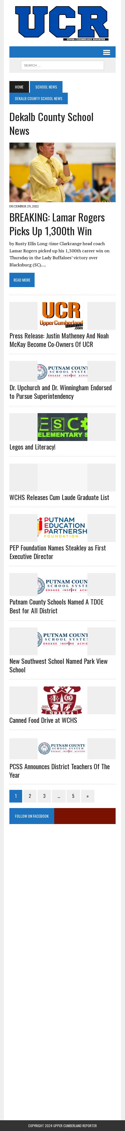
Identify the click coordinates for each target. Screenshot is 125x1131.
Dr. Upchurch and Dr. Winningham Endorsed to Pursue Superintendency (60, 391)
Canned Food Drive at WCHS (43, 720)
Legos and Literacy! (32, 446)
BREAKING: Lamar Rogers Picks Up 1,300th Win (57, 223)
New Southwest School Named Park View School (58, 665)
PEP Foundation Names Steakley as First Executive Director (57, 551)
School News (46, 87)
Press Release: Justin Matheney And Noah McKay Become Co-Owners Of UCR (59, 339)
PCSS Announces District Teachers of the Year (59, 770)
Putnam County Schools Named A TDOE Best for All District (56, 606)
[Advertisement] (62, 885)
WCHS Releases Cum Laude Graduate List (59, 497)
